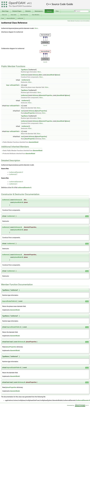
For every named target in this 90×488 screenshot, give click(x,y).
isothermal (20, 18)
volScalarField (14, 85)
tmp (7, 85)
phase (58, 75)
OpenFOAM (17, 3)
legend (45, 45)
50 (12, 187)
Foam (2, 18)
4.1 (30, 3)
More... (37, 28)
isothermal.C (13, 174)
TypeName (24, 69)
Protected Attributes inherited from (18, 153)
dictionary (35, 75)
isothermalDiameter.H (16, 172)
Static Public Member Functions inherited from (22, 150)
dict (41, 75)
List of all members (84, 21)
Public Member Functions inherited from (20, 142)
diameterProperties (46, 95)
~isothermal (25, 80)
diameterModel (33, 142)
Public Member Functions (73, 21)
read (22, 111)
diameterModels (11, 18)
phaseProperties (41, 111)
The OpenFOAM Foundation (20, 6)
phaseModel (51, 75)
